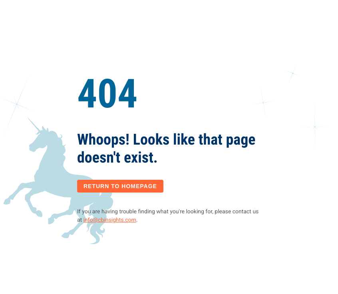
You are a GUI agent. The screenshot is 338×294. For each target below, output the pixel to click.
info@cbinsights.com (110, 220)
